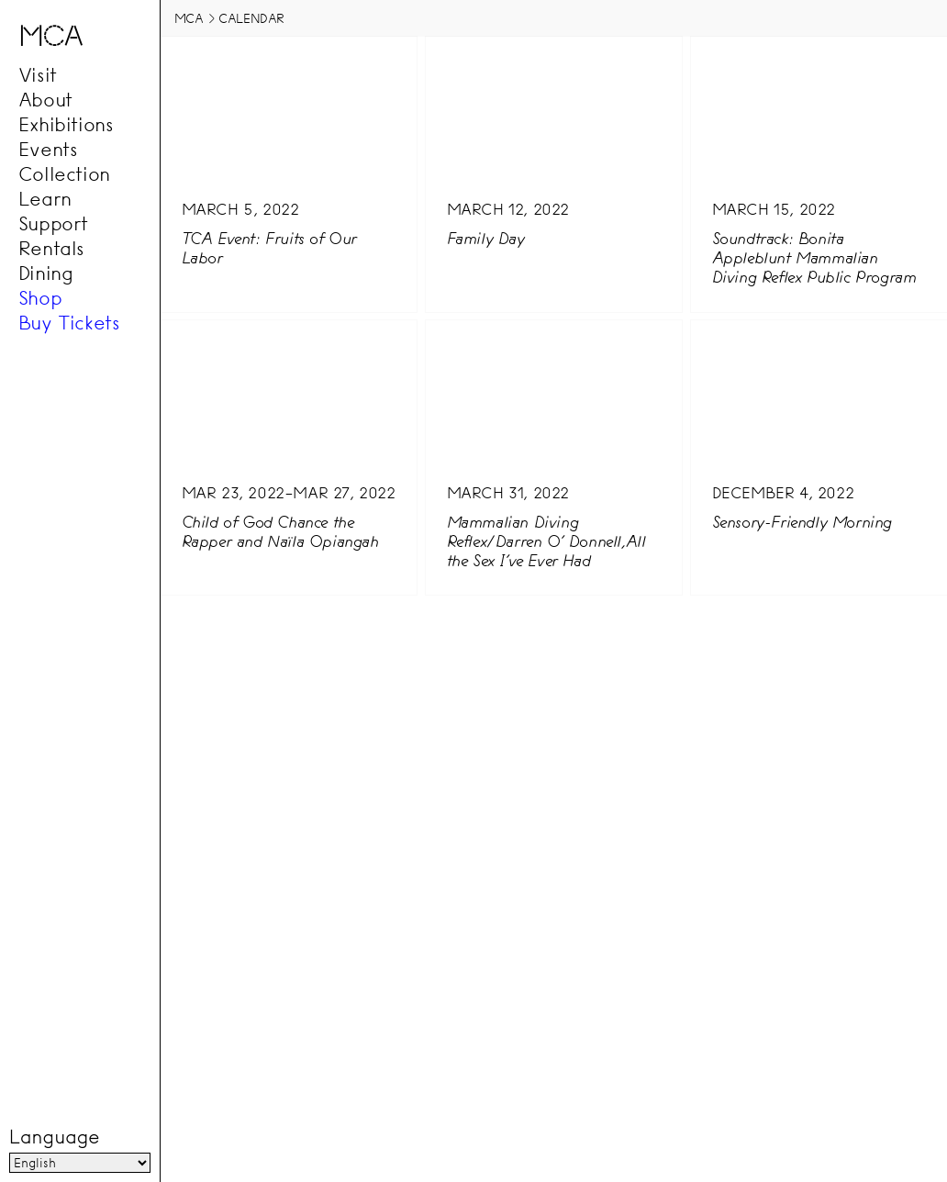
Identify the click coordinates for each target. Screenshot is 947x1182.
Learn (45, 199)
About (45, 100)
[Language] (79, 1163)
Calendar (251, 18)
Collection (64, 174)
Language (54, 1137)
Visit (37, 75)
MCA (189, 18)
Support (53, 224)
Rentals (51, 249)
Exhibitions (66, 125)
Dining (45, 273)
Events (48, 150)
